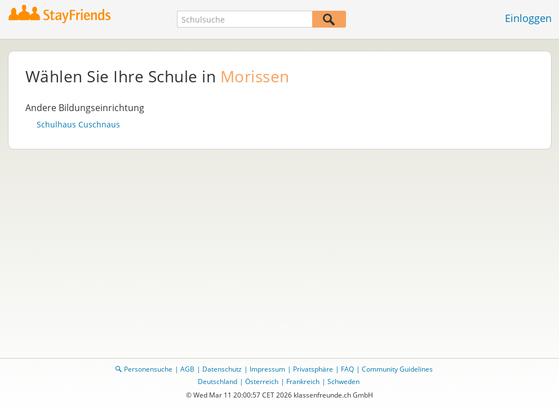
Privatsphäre (313, 369)
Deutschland (217, 381)
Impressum (267, 369)
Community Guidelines (397, 369)
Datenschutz (222, 369)
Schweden (343, 381)
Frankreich (303, 381)
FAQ (347, 369)
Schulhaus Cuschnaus (78, 125)
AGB (187, 369)
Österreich (261, 381)
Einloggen (528, 18)
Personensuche (148, 369)
